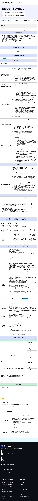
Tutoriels (22, 498)
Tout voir (15, 427)
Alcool (18, 116)
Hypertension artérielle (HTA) (8, 484)
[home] (7, 3)
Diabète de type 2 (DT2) (7, 486)
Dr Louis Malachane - (20, 431)
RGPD (21, 484)
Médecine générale (20, 15)
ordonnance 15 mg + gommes (16, 287)
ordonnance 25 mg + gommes (16, 286)
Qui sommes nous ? (24, 486)
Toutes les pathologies (6, 491)
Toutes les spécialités (6, 498)
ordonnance (25, 298)
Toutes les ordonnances (7, 494)
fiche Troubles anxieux (19, 84)
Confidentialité (23, 489)
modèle (30, 156)
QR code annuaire (28, 131)
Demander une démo (25, 496)
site (23, 128)
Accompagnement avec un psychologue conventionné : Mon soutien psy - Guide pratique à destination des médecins (23, 419)
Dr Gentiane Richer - (20, 433)
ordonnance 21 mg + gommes (16, 280)
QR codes (19, 120)
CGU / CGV (22, 482)
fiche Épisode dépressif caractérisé (22, 85)
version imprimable (17, 249)
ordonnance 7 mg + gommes (16, 282)
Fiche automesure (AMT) (7, 482)
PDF (20, 49)
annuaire (6, 147)
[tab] (6, 20)
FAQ (21, 491)
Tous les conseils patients (7, 496)
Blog (21, 494)
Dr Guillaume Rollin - (19, 430)
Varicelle (3, 489)
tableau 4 (4, 58)
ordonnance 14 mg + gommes (16, 281)
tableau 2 (14, 251)
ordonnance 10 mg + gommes (16, 288)
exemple (13, 52)
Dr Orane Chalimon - (20, 432)
